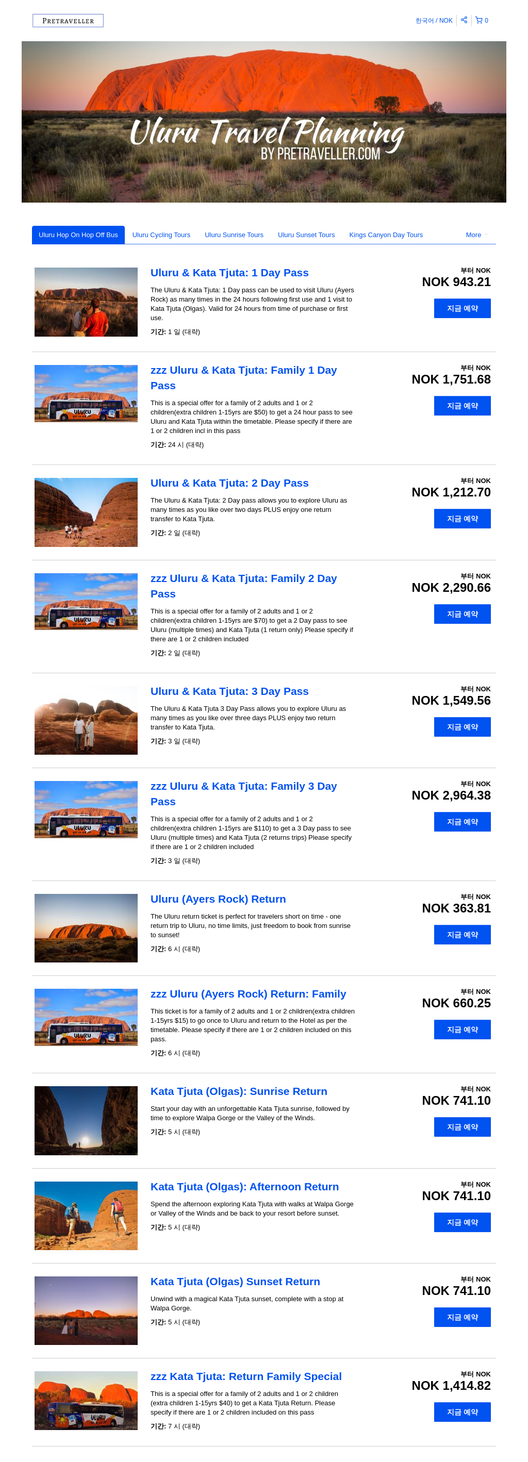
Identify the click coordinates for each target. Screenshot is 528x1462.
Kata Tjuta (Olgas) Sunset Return (235, 1281)
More (477, 235)
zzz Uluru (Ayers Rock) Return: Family (248, 994)
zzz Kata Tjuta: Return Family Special (246, 1376)
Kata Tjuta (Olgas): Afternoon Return (245, 1186)
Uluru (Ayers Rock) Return (218, 899)
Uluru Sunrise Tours (234, 235)
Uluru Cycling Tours (161, 235)
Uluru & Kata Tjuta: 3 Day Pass (230, 691)
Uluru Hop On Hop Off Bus (78, 235)
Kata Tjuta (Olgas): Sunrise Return (239, 1091)
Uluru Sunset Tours (306, 235)
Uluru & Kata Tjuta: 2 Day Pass (230, 483)
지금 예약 (462, 308)
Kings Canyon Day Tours (386, 235)
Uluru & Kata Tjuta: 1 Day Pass (230, 272)
